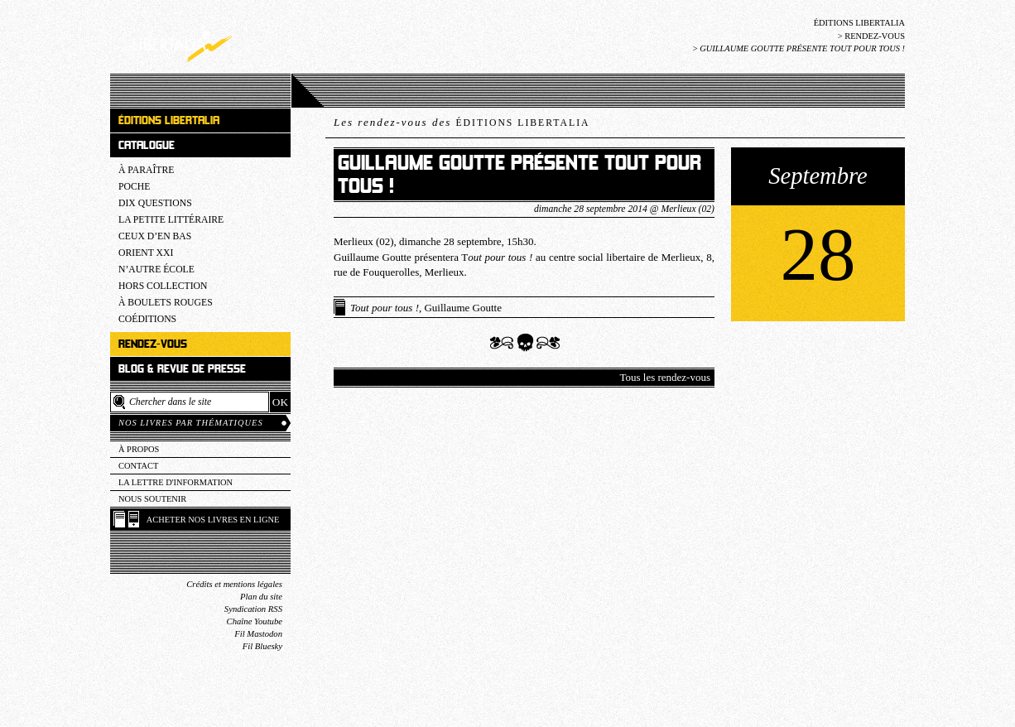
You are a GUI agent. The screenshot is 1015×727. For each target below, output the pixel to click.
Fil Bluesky (262, 646)
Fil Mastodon (258, 633)
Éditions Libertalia (859, 22)
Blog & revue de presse (182, 369)
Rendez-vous (874, 36)
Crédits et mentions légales (234, 584)
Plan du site (261, 596)
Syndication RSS (253, 609)
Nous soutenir (152, 498)
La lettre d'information (175, 482)
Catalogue (146, 145)
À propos (138, 449)
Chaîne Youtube (254, 621)
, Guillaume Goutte (426, 307)
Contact (138, 465)
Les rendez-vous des (461, 122)
